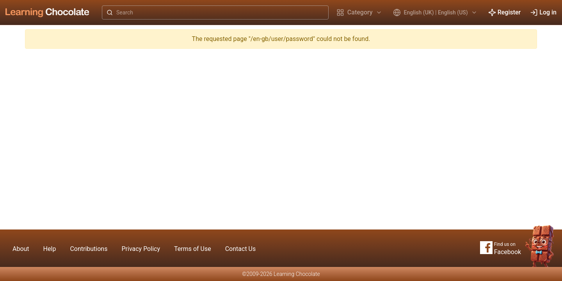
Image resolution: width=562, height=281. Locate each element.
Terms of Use (192, 249)
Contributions (88, 249)
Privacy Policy (140, 249)
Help (49, 249)
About (20, 249)
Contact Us (240, 249)
